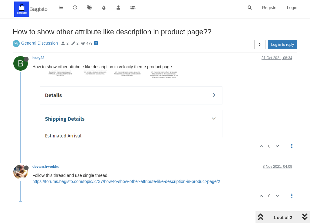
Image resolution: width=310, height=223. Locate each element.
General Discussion (39, 43)
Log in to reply (282, 44)
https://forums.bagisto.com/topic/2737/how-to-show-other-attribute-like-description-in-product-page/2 (126, 181)
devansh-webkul (46, 166)
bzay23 (38, 58)
